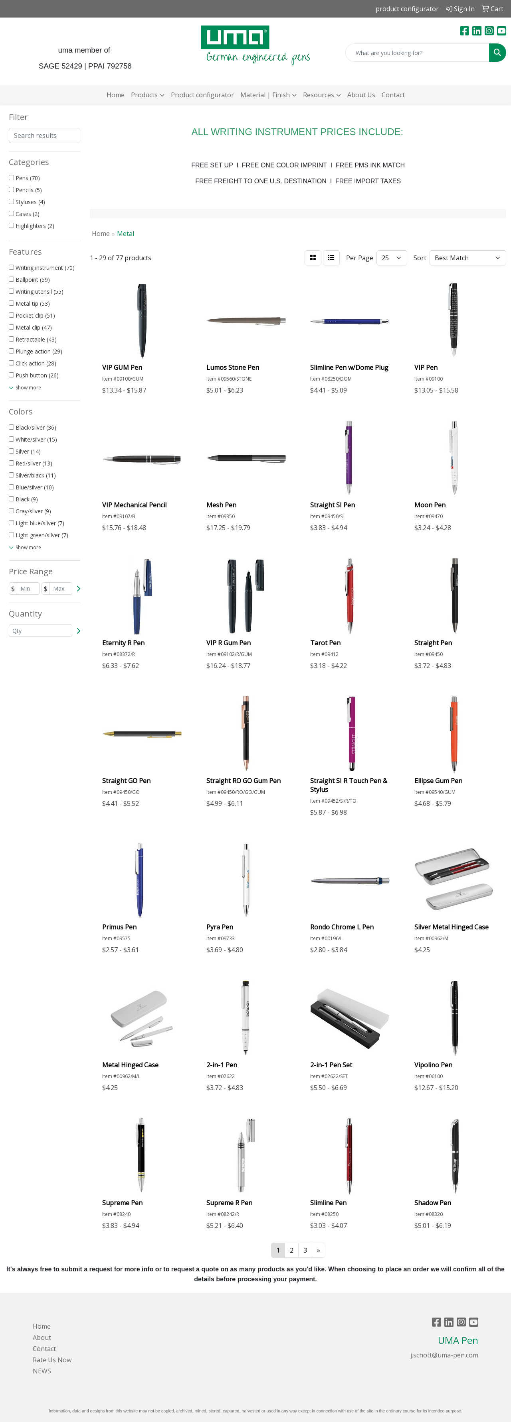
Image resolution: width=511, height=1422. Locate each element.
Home (116, 94)
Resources (318, 94)
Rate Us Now (52, 1359)
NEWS (42, 1371)
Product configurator (202, 94)
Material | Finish (265, 94)
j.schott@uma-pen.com (444, 1355)
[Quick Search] (417, 52)
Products (144, 94)
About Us (361, 94)
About (42, 1337)
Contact (393, 94)
